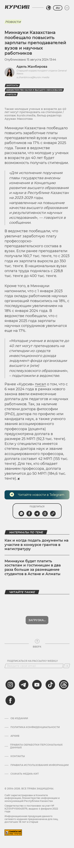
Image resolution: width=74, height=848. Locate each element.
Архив (14, 736)
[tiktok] (50, 684)
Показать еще (37, 620)
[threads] (63, 684)
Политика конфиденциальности (35, 727)
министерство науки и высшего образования (34, 90)
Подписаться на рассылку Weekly (32, 661)
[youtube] (37, 684)
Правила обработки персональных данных (36, 746)
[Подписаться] (66, 666)
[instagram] (10, 684)
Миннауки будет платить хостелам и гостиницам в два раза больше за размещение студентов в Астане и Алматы (33, 567)
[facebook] (10, 700)
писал (40, 384)
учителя (11, 94)
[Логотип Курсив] (17, 7)
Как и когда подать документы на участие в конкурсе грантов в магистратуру (36, 544)
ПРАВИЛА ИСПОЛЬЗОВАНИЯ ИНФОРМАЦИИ (39, 765)
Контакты (17, 756)
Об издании (19, 718)
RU (58, 8)
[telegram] (23, 684)
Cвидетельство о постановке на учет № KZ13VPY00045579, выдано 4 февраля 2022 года (31, 808)
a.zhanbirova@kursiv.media (32, 77)
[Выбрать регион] (48, 7)
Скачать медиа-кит (24, 773)
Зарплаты (12, 85)
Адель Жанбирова (31, 66)
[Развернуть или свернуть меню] (66, 7)
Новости (13, 22)
